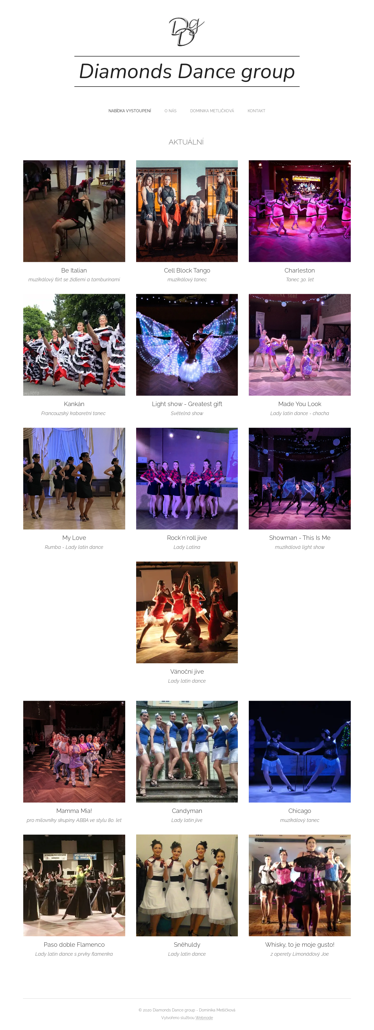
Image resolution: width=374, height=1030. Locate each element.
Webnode (204, 1018)
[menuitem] (130, 111)
